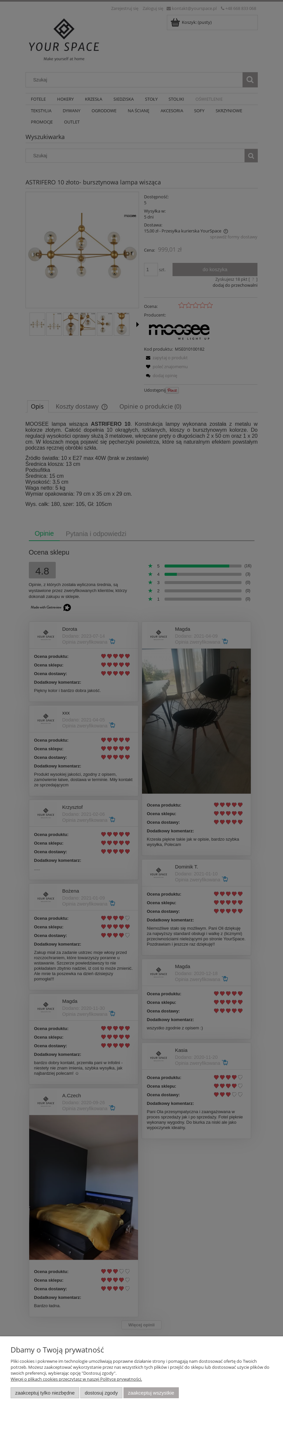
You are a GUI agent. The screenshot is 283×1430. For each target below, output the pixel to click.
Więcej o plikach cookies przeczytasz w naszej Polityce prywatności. (76, 1379)
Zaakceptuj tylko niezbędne (45, 1393)
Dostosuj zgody (101, 1393)
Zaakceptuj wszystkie (151, 1393)
